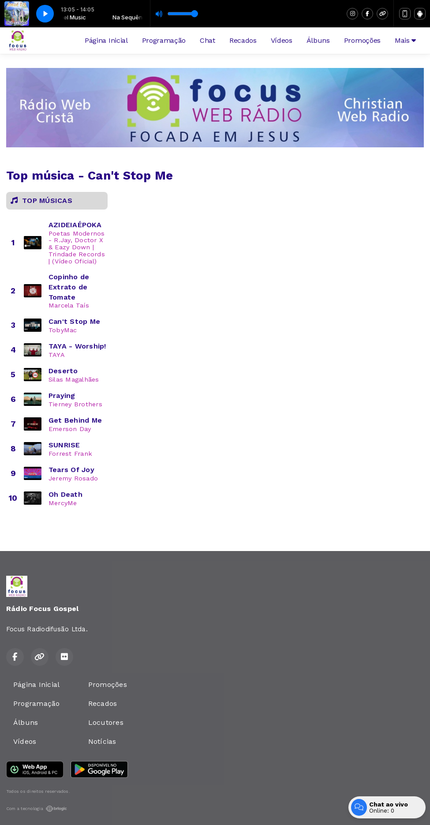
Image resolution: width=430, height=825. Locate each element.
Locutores (105, 722)
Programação (164, 40)
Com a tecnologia (36, 809)
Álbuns (318, 40)
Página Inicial (106, 40)
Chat (207, 40)
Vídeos (281, 40)
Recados (243, 40)
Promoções (362, 40)
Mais (405, 40)
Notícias (102, 741)
